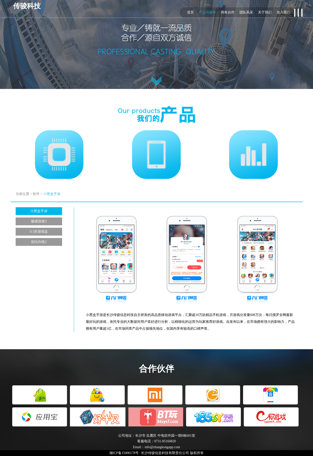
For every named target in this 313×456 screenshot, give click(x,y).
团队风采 (246, 12)
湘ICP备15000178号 (124, 453)
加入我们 (283, 12)
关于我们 (265, 12)
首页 (190, 12)
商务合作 (228, 12)
